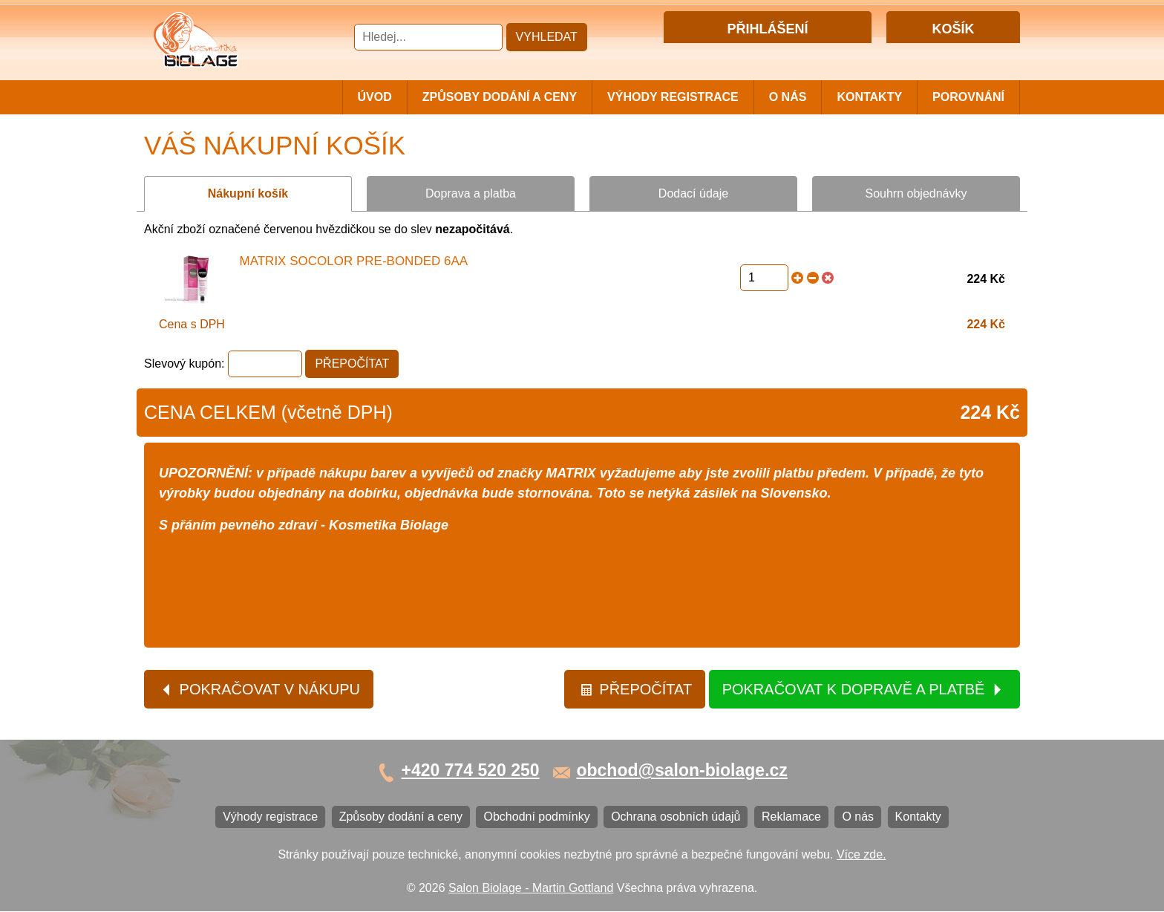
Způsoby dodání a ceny (499, 97)
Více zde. (861, 855)
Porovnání (968, 97)
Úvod (375, 97)
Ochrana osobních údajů (675, 817)
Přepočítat (636, 690)
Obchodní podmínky (536, 817)
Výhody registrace (673, 97)
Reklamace (791, 817)
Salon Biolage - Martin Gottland (530, 888)
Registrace (796, 54)
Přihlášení (736, 54)
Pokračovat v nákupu (260, 690)
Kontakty (869, 97)
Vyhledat (547, 36)
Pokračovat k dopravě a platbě (863, 690)
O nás (788, 97)
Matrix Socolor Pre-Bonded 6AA (354, 261)
